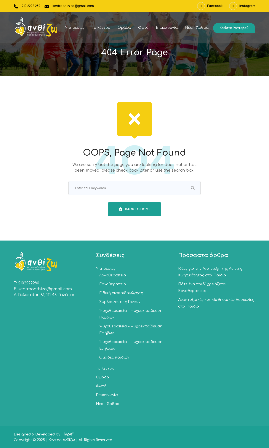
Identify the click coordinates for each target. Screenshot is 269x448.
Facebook (210, 6)
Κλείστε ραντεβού (234, 28)
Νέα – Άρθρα (197, 28)
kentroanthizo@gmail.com (73, 6)
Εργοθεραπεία (112, 284)
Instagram (242, 6)
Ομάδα (124, 28)
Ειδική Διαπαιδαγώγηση (121, 293)
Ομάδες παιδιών (114, 357)
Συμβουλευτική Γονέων (120, 302)
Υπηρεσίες (75, 28)
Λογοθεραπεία (112, 275)
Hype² (67, 434)
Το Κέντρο (101, 28)
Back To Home (134, 209)
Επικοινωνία (167, 28)
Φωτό (143, 28)
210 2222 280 (31, 6)
